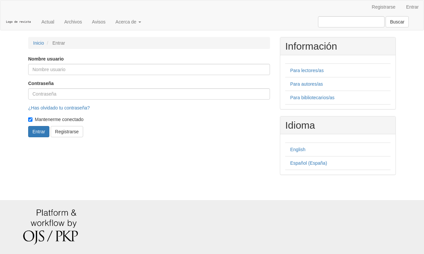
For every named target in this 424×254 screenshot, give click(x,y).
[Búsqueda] (351, 21)
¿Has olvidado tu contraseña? (59, 107)
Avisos (99, 21)
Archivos (73, 21)
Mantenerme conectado (55, 119)
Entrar (412, 7)
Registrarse (384, 7)
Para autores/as (306, 84)
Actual (47, 21)
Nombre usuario (46, 59)
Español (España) (308, 163)
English (297, 149)
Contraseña (41, 83)
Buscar (397, 21)
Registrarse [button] (67, 131)
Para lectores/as (307, 70)
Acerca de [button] (128, 21)
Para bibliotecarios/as (312, 97)
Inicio (38, 43)
